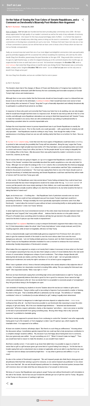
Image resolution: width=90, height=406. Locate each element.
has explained (22, 224)
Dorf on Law (14, 5)
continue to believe (43, 101)
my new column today (18, 142)
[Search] (87, 6)
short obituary (10, 65)
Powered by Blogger (45, 400)
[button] (82, 20)
